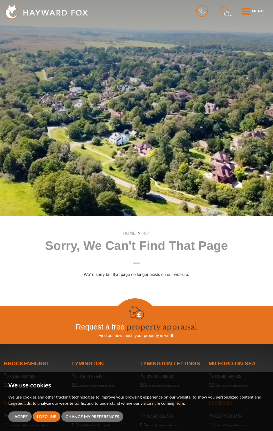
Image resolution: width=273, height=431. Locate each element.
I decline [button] (46, 416)
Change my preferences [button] (92, 416)
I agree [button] (20, 416)
